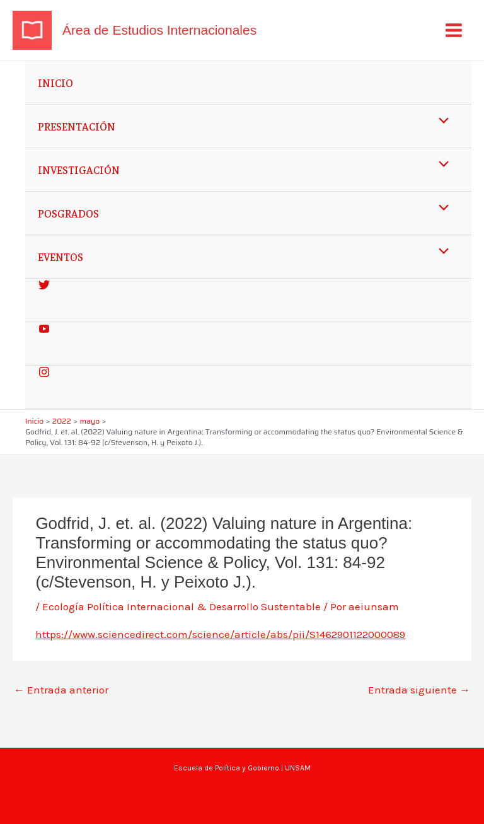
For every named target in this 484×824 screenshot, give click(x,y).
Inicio (55, 83)
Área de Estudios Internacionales (159, 30)
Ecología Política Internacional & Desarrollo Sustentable (181, 606)
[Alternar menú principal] (454, 30)
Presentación (76, 126)
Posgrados (68, 213)
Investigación (79, 170)
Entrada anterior (61, 689)
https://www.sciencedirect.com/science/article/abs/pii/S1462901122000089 (220, 634)
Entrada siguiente (419, 689)
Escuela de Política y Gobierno (226, 767)
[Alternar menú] (441, 121)
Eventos (60, 257)
